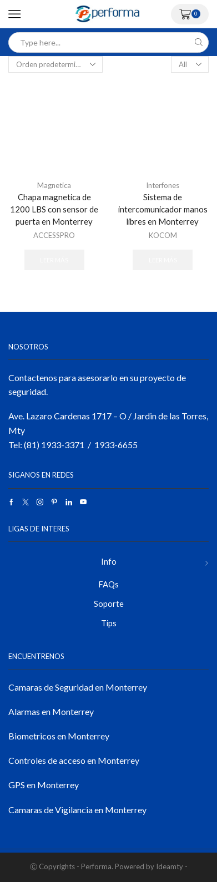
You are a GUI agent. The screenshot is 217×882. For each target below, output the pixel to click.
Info (109, 561)
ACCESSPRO (54, 235)
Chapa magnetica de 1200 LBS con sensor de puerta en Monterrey (54, 209)
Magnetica (54, 185)
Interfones (162, 185)
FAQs (108, 584)
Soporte (109, 604)
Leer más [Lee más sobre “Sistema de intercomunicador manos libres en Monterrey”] (163, 259)
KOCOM (163, 235)
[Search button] (198, 42)
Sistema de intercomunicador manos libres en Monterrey (163, 209)
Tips (109, 623)
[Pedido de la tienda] (55, 64)
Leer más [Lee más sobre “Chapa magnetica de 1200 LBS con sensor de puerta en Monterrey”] (54, 259)
